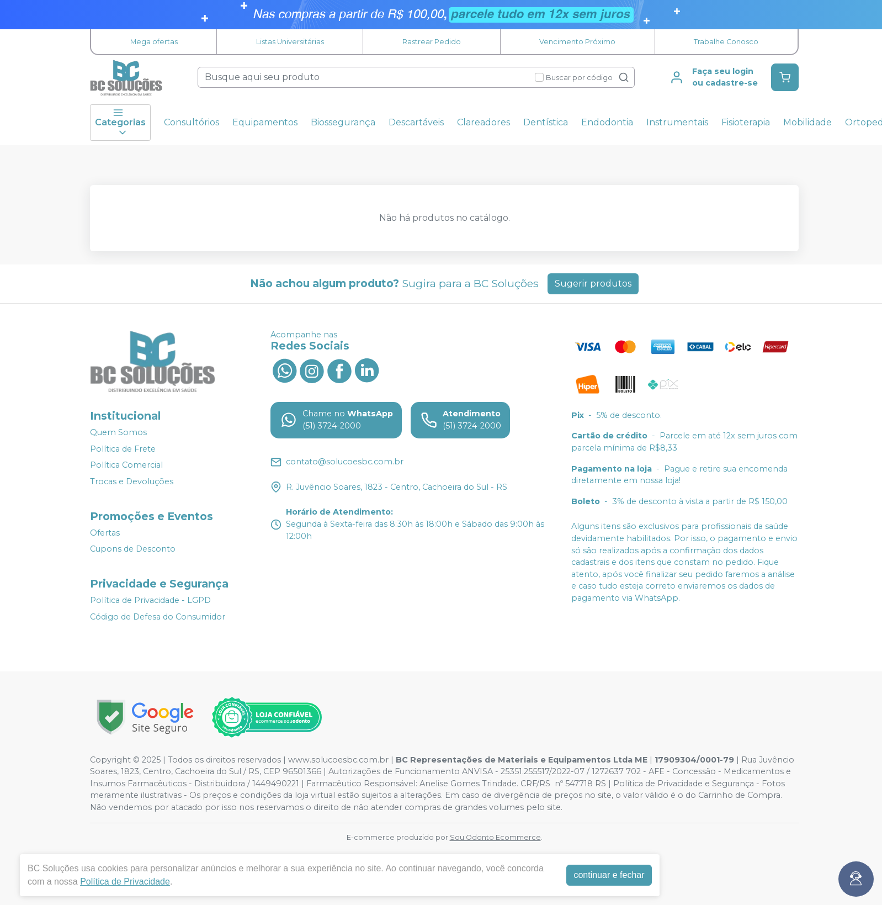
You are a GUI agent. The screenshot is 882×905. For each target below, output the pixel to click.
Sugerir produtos (593, 283)
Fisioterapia (745, 122)
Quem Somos (118, 432)
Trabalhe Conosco (726, 42)
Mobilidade (807, 122)
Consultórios (191, 122)
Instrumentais (677, 122)
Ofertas (105, 533)
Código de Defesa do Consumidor (157, 617)
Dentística (545, 122)
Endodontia (607, 122)
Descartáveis (416, 122)
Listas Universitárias (290, 42)
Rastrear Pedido (431, 42)
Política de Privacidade (125, 881)
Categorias (120, 122)
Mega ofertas (154, 42)
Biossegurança (343, 122)
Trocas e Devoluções (131, 481)
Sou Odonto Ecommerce (495, 837)
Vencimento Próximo (577, 42)
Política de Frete (123, 449)
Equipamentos (264, 122)
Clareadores (483, 122)
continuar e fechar (608, 875)
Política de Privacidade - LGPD (150, 600)
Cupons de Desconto (133, 549)
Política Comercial (126, 465)
